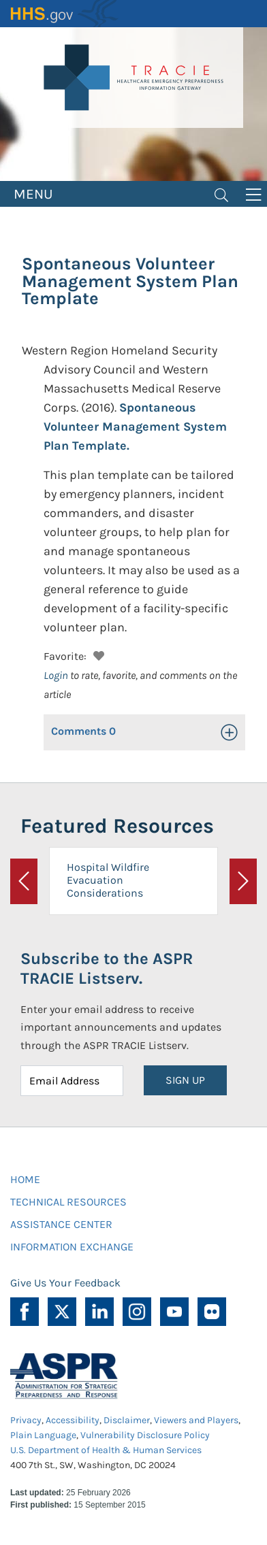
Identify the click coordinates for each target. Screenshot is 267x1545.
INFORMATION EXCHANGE (72, 1246)
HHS (64, 13)
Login (56, 675)
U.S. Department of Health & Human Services (106, 1450)
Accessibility (72, 1420)
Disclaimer (127, 1420)
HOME (25, 1179)
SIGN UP (185, 1080)
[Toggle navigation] (221, 194)
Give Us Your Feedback (65, 1282)
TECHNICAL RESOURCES (68, 1201)
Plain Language (43, 1435)
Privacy (26, 1420)
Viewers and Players (196, 1420)
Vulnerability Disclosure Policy (145, 1435)
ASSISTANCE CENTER (61, 1224)
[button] (97, 654)
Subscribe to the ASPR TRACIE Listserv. (106, 968)
